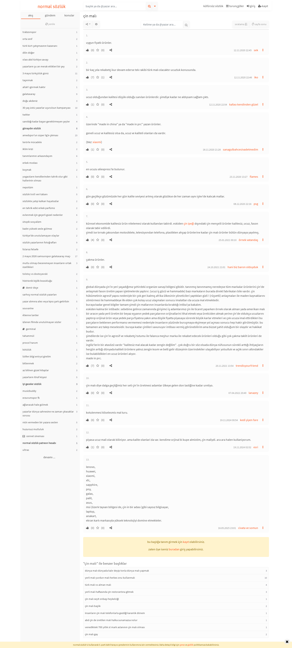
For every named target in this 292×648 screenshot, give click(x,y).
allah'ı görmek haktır (34, 87)
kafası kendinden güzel (243, 104)
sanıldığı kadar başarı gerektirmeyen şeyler (46, 121)
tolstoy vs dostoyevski (35, 274)
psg (256, 204)
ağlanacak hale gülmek (35, 404)
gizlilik (190, 644)
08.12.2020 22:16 (242, 204)
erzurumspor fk (31, 397)
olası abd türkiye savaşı (35, 59)
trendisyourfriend (247, 365)
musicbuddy (29, 391)
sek (256, 50)
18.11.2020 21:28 (212, 149)
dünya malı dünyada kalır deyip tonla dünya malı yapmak (117, 570)
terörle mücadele (32, 142)
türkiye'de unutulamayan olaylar (41, 235)
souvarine (28, 308)
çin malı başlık (93, 606)
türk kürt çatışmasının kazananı (40, 45)
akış (30, 15)
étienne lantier (31, 315)
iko (256, 77)
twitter (26, 114)
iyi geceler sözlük (32, 384)
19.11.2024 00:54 (229, 420)
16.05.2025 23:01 (227, 528)
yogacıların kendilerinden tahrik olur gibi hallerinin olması (45, 178)
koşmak (27, 169)
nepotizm (28, 187)
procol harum (30, 342)
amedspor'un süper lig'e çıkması (40, 135)
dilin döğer (28, 52)
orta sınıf (27, 39)
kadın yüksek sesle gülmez (37, 228)
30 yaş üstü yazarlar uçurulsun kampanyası (46, 107)
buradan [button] (174, 549)
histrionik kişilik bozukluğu (37, 280)
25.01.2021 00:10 (228, 240)
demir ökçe (30, 287)
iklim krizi (28, 149)
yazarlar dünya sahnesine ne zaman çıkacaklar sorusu (48, 413)
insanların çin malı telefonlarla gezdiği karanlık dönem (115, 613)
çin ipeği (189, 223)
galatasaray (29, 94)
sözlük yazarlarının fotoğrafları (39, 242)
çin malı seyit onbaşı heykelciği (102, 599)
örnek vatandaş (248, 240)
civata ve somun (248, 528)
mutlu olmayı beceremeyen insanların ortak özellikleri (47, 265)
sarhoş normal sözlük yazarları (40, 294)
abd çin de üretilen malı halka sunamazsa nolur (111, 620)
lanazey (253, 393)
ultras (26, 450)
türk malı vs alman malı (98, 584)
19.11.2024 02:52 (242, 447)
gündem (50, 15)
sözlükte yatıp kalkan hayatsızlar (41, 201)
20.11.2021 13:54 (225, 365)
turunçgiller (235, 6)
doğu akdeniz (30, 101)
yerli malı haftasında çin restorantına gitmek (109, 591)
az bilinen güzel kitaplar (36, 370)
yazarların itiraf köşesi (35, 377)
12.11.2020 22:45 (243, 50)
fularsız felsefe (30, 249)
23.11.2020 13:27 (238, 176)
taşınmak (28, 80)
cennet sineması (33, 436)
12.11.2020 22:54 (218, 104)
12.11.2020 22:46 (243, 77)
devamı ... (49, 457)
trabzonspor (29, 32)
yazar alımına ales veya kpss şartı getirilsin (46, 301)
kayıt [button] (186, 542)
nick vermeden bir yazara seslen (40, 422)
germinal (29, 329)
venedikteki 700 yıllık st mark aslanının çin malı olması (115, 627)
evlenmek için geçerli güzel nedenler (43, 215)
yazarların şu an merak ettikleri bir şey (44, 66)
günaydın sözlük (32, 128)
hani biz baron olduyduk (243, 267)
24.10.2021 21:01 (216, 267)
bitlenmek (28, 363)
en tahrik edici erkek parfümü (39, 208)
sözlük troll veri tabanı (35, 194)
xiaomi (97, 142)
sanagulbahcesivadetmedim (240, 149)
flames (254, 176)
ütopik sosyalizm (32, 221)
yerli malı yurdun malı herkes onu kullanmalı (110, 577)
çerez (182, 644)
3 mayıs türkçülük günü (36, 73)
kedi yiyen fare (249, 420)
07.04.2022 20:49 (237, 393)
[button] (213, 6)
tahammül (28, 335)
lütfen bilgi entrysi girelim (37, 356)
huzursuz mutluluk (33, 429)
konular (69, 15)
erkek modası (30, 162)
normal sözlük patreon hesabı (39, 443)
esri (255, 447)
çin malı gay (91, 634)
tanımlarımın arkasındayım (37, 156)
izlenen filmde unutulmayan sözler (42, 322)
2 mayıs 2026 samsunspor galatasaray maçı (46, 256)
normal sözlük (52, 6)
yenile (50, 24)
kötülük (27, 349)
